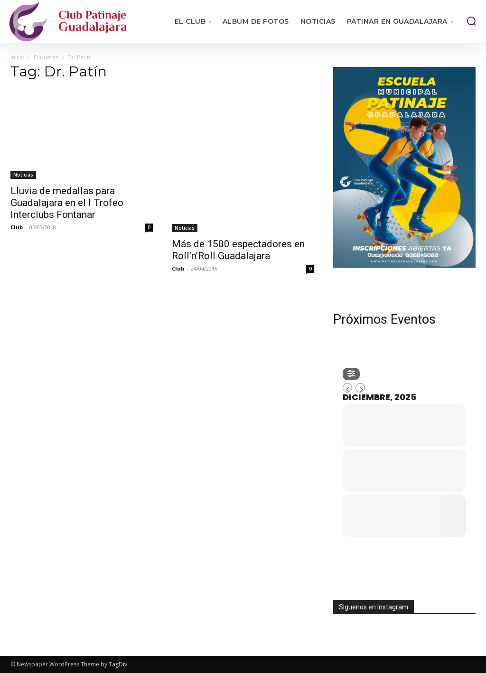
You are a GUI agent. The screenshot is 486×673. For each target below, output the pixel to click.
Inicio (17, 57)
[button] (471, 21)
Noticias (23, 174)
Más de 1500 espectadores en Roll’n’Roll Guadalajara (238, 250)
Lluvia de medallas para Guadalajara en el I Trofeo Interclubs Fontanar (66, 202)
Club (16, 227)
